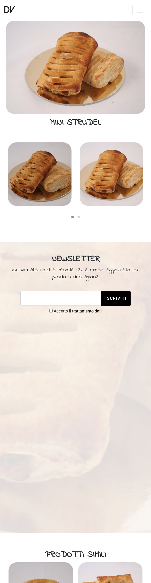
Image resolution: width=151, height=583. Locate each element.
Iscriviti (116, 298)
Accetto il (75, 311)
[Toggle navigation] (139, 10)
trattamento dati (87, 311)
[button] (72, 217)
